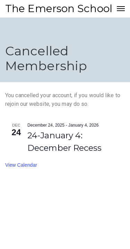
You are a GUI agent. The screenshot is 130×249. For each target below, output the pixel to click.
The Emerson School (58, 8)
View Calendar (21, 165)
